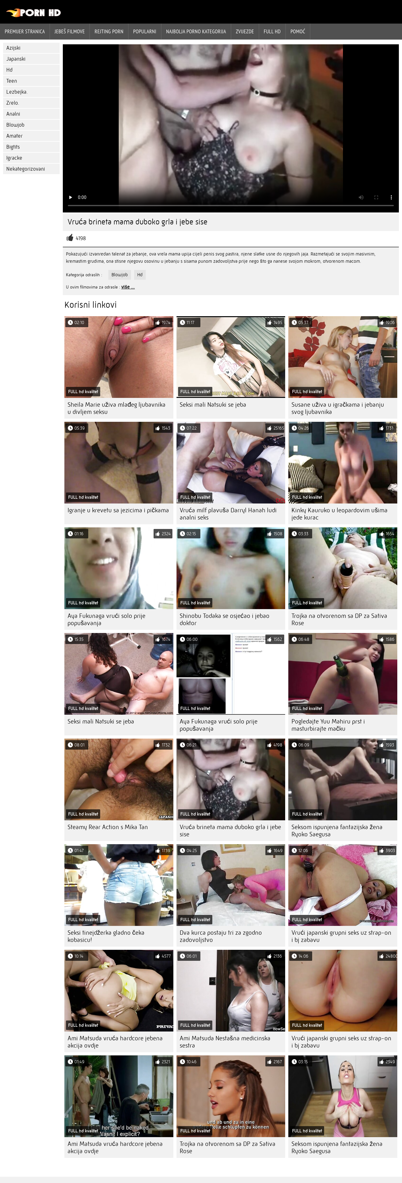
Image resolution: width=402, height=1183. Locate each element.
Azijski (13, 48)
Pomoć (298, 31)
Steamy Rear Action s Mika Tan (108, 827)
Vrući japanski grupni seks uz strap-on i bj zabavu (341, 936)
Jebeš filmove (70, 31)
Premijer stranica (25, 31)
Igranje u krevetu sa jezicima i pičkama (118, 510)
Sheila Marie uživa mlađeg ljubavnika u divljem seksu (117, 408)
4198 (81, 238)
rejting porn (109, 31)
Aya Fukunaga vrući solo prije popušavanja (106, 619)
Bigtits (13, 147)
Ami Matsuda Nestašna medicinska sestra (225, 1042)
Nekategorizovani (25, 169)
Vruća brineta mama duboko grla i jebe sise (230, 830)
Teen (11, 81)
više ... (128, 287)
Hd (9, 70)
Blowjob (15, 125)
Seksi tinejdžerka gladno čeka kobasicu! (106, 936)
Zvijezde (245, 31)
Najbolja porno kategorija (196, 31)
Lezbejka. (17, 92)
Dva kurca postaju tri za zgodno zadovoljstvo (221, 936)
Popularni (144, 31)
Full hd (272, 31)
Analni (13, 114)
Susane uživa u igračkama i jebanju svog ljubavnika (337, 408)
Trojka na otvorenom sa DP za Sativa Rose (339, 619)
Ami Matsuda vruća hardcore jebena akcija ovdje (115, 1042)
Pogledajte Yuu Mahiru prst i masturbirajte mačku (328, 725)
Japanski (15, 59)
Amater (14, 136)
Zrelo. (12, 103)
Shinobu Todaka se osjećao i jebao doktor (224, 619)
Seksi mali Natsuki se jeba (213, 404)
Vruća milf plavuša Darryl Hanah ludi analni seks (228, 514)
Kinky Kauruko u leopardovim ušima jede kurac (339, 514)
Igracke (14, 158)
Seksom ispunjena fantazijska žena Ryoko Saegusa (337, 830)
